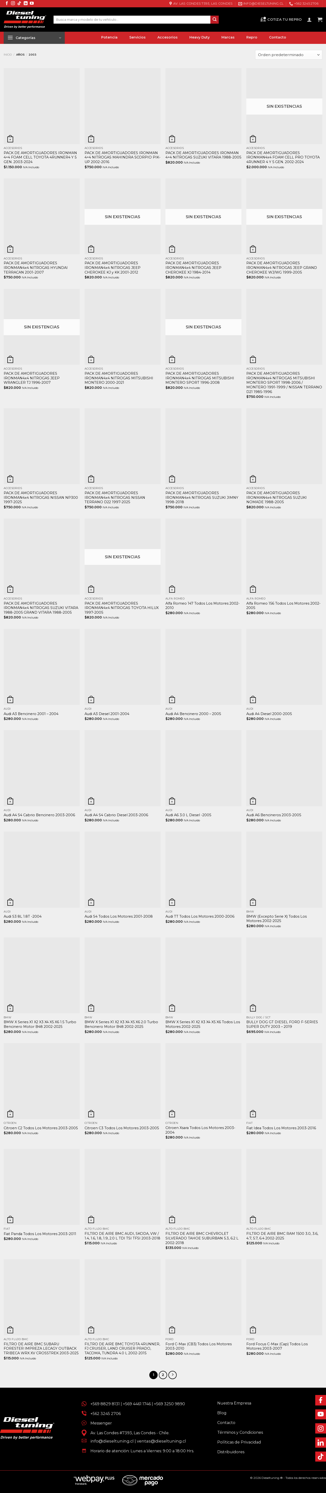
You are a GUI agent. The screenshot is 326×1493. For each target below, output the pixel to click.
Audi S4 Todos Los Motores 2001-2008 (119, 916)
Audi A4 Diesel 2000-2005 (269, 714)
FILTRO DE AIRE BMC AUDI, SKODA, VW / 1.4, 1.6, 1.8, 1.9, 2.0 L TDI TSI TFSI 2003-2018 (122, 1235)
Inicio (8, 54)
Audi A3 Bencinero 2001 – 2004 (31, 714)
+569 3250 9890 (169, 1404)
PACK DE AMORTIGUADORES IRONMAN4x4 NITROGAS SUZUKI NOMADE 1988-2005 (276, 497)
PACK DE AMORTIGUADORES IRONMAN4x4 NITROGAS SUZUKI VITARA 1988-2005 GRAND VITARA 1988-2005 (41, 608)
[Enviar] (214, 20)
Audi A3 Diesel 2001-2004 (107, 714)
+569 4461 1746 (137, 1404)
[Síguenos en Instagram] (13, 3)
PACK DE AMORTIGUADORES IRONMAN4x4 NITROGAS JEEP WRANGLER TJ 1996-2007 (32, 378)
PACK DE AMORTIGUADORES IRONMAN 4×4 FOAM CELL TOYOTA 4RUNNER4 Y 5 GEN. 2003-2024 (40, 157)
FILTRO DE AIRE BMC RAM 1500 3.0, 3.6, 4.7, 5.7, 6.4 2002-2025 (282, 1235)
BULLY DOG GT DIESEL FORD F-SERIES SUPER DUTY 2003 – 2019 (282, 1024)
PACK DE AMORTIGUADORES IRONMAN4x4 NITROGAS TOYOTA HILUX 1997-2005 (122, 608)
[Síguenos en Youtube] (32, 3)
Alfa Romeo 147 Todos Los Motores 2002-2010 (202, 605)
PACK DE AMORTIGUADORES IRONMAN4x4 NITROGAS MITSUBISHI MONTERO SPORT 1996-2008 (199, 378)
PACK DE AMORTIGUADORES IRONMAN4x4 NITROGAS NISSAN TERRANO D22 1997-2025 (115, 497)
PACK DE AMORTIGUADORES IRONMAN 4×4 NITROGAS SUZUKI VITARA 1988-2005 (203, 155)
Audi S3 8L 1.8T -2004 (23, 916)
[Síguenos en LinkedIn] (26, 3)
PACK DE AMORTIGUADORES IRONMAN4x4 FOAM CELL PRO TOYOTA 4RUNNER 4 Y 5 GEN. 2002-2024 (283, 157)
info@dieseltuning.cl (112, 1441)
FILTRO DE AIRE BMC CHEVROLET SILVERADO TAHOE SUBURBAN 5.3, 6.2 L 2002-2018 (202, 1238)
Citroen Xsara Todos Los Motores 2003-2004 (200, 1130)
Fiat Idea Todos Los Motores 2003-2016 (281, 1128)
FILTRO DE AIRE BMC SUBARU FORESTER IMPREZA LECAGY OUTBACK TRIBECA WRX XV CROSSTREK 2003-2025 (41, 1348)
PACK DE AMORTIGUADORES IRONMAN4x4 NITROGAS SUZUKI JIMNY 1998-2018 (201, 497)
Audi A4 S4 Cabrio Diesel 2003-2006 (116, 815)
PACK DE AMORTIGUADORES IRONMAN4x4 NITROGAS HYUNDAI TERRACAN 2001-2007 (36, 267)
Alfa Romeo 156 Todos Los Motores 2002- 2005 (283, 605)
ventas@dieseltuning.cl (161, 1441)
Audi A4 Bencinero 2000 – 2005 (193, 714)
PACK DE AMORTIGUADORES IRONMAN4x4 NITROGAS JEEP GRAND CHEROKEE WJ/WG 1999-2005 (281, 267)
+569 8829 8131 (105, 1404)
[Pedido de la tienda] (288, 54)
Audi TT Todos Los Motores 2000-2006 (199, 916)
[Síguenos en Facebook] (7, 3)
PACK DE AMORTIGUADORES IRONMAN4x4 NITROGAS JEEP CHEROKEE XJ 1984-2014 (193, 267)
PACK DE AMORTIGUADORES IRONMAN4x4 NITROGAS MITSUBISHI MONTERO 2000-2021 (119, 378)
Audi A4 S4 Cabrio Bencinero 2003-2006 (39, 815)
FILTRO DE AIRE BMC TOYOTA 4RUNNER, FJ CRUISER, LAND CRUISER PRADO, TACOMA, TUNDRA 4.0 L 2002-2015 (122, 1348)
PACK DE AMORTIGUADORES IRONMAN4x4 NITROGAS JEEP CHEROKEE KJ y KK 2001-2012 (113, 267)
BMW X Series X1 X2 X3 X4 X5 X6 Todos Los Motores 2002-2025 (202, 1024)
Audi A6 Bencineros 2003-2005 (273, 815)
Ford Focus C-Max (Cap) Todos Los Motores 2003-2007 (277, 1346)
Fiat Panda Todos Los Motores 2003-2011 (40, 1234)
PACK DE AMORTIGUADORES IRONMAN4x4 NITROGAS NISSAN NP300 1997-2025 (41, 497)
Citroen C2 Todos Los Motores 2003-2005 (41, 1128)
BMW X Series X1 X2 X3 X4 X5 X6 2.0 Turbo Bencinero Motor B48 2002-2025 (121, 1024)
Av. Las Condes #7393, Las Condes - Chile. (128, 1433)
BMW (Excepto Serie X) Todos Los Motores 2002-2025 (276, 918)
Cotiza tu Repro (281, 20)
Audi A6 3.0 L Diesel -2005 (188, 815)
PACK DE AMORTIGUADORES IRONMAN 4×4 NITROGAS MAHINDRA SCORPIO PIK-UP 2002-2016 (123, 157)
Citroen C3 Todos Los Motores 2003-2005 (122, 1128)
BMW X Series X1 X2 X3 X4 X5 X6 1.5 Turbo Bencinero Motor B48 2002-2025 (40, 1024)
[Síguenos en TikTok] (19, 3)
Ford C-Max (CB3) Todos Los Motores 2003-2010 (198, 1346)
